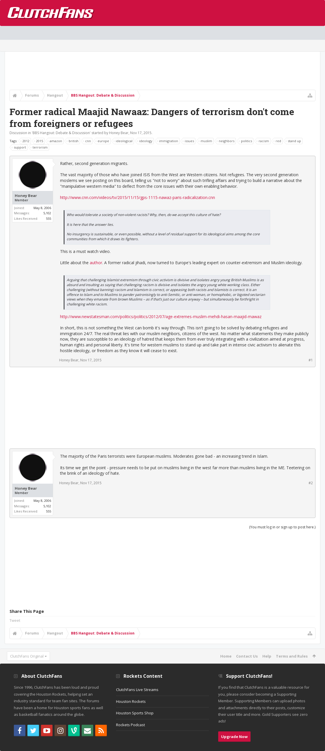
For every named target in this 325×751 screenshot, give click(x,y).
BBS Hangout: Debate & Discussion (61, 132)
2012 (25, 141)
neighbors (225, 141)
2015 (38, 141)
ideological (123, 141)
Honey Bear (118, 132)
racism (263, 141)
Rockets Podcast (130, 724)
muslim (205, 141)
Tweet (15, 620)
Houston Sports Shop (135, 713)
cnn (87, 141)
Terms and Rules (292, 656)
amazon (55, 141)
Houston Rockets (131, 701)
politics (245, 141)
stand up (293, 141)
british (73, 141)
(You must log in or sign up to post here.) (282, 527)
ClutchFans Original (27, 656)
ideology (144, 141)
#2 (311, 483)
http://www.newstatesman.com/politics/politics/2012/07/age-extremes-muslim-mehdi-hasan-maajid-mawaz (161, 316)
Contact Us (247, 656)
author (96, 262)
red (277, 141)
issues (188, 141)
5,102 (47, 213)
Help (266, 656)
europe (102, 141)
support (19, 147)
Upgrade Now (234, 736)
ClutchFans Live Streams (137, 689)
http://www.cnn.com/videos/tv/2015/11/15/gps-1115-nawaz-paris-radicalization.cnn (137, 197)
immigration (167, 141)
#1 (311, 360)
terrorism (39, 147)
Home (225, 656)
